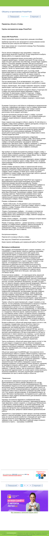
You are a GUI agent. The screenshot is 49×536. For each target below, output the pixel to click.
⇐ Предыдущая (13, 16)
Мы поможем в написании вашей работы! (16, 475)
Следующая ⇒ (35, 16)
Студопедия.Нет (11, 533)
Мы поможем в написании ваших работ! (24, 512)
